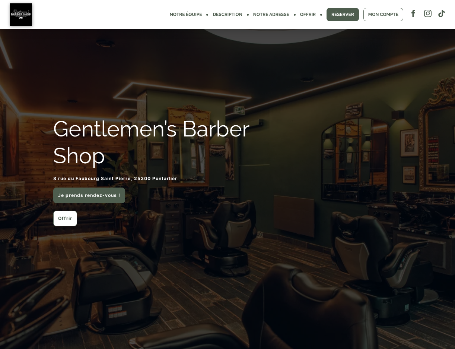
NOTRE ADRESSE (271, 14)
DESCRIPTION (227, 14)
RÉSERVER (342, 14)
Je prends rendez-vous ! (89, 195)
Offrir (65, 218)
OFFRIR (308, 14)
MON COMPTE (383, 14)
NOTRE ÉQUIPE (186, 14)
